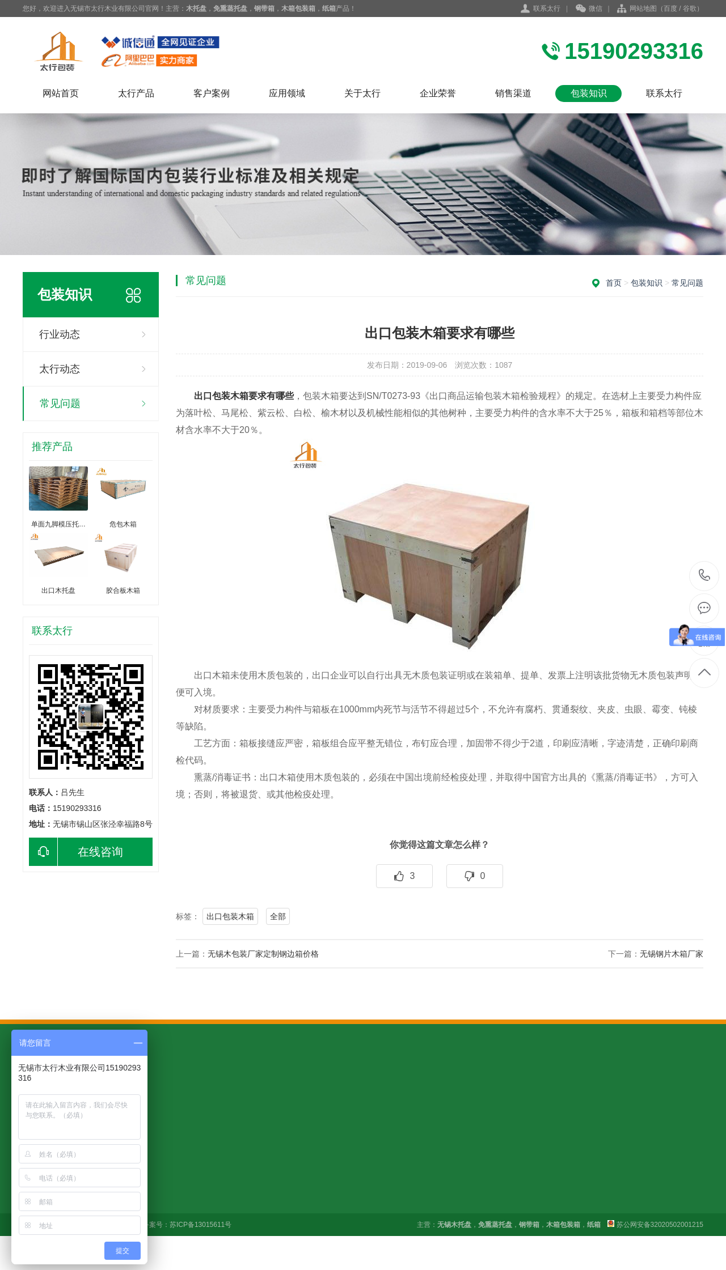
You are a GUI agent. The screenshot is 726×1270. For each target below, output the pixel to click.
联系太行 (546, 8)
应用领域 (287, 93)
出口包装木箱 (230, 916)
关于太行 (362, 93)
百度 (670, 8)
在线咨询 (76, 852)
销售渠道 (513, 93)
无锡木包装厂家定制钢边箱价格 (263, 953)
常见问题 (60, 403)
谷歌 (690, 8)
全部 (278, 916)
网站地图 (643, 8)
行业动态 (59, 334)
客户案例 (211, 93)
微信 (589, 9)
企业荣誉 (438, 93)
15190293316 (705, 575)
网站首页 (61, 93)
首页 (614, 282)
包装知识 (589, 93)
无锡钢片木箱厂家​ (671, 953)
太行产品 (136, 93)
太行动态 (59, 369)
